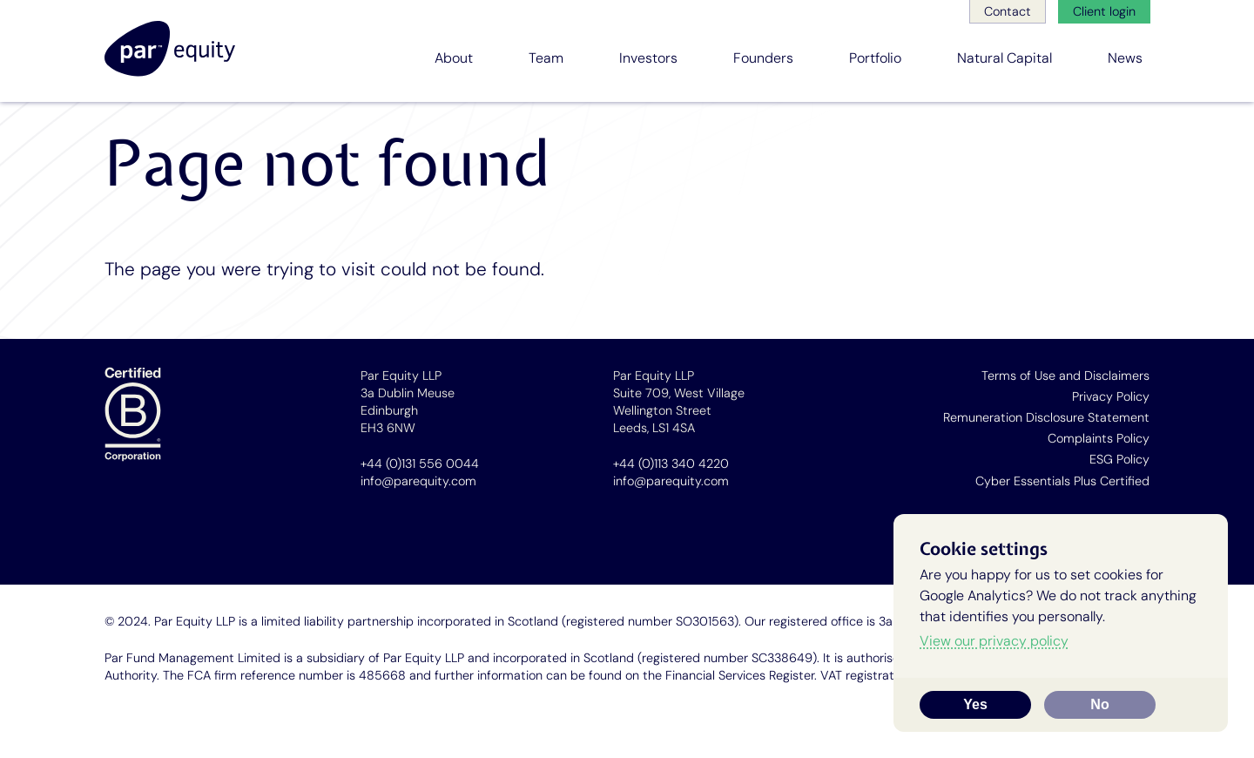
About (454, 58)
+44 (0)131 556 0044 (420, 463)
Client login (1104, 11)
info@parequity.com (418, 481)
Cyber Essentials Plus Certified (1062, 481)
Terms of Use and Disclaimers (1065, 375)
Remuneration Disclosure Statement (1046, 417)
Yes (975, 704)
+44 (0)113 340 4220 (671, 463)
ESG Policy (1119, 459)
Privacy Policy (1111, 396)
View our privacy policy (994, 641)
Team (546, 58)
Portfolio (875, 58)
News (1125, 58)
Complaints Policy (1099, 438)
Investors (648, 58)
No (1099, 704)
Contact (1007, 11)
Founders (763, 58)
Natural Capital (1004, 58)
